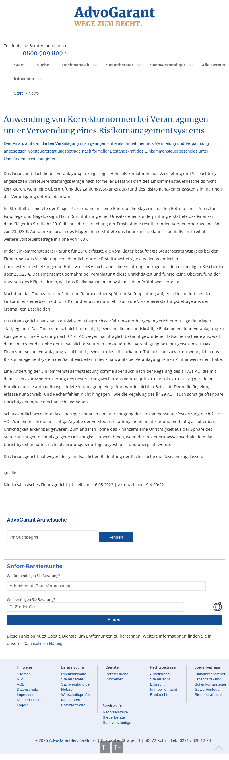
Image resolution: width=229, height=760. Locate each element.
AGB (21, 684)
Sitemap (24, 674)
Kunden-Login (28, 700)
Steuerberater (119, 65)
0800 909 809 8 (45, 53)
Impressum (26, 694)
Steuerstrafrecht (208, 694)
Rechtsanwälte (73, 674)
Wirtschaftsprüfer (75, 694)
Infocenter (24, 78)
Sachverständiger (167, 65)
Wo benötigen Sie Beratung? (31, 599)
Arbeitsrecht (160, 674)
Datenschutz (27, 689)
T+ (117, 747)
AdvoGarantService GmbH (73, 740)
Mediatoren (70, 700)
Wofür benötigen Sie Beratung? (33, 575)
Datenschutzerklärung (42, 643)
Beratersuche (117, 674)
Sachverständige (75, 684)
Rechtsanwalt (75, 65)
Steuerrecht (160, 679)
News (33, 93)
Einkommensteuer (210, 674)
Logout (22, 705)
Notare (67, 689)
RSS (20, 679)
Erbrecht (157, 684)
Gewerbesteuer (208, 689)
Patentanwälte (73, 705)
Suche (42, 65)
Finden (116, 537)
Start (19, 65)
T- (105, 747)
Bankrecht (158, 694)
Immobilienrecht (163, 689)
